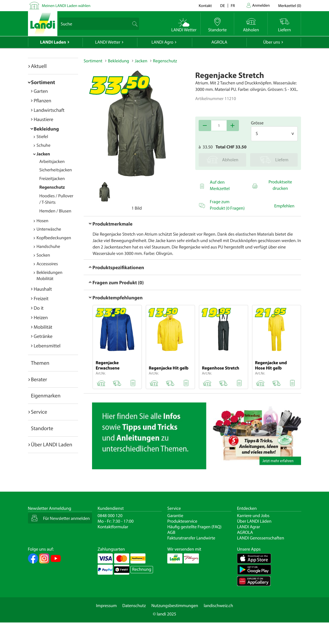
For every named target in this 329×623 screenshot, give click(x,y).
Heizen (41, 317)
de (222, 5)
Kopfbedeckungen (54, 238)
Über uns (271, 42)
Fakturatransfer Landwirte (191, 538)
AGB (171, 532)
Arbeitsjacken (52, 161)
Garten (41, 91)
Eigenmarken (46, 395)
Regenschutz (52, 187)
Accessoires (47, 264)
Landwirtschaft (49, 110)
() (289, 5)
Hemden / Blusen (55, 211)
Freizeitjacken (52, 178)
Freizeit (41, 298)
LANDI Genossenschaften (260, 538)
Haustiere (43, 119)
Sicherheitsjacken (55, 170)
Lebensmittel (47, 345)
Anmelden (261, 5)
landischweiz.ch (218, 605)
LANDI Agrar (248, 527)
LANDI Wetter (107, 42)
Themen (40, 362)
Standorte (42, 428)
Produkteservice (182, 521)
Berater (39, 379)
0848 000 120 (110, 515)
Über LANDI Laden (51, 444)
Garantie (175, 515)
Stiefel (42, 136)
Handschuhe (48, 246)
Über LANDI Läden (254, 521)
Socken (43, 255)
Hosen (42, 221)
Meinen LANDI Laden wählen (66, 5)
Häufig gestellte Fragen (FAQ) (194, 527)
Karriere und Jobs (253, 515)
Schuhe (44, 145)
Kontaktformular (113, 527)
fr (233, 5)
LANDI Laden (53, 42)
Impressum (106, 605)
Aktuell (39, 66)
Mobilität (43, 327)
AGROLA (219, 42)
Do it (39, 308)
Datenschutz (134, 605)
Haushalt (43, 289)
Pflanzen (42, 100)
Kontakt (205, 5)
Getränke (43, 336)
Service (39, 411)
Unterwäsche (49, 229)
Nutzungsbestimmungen (174, 605)
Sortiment (43, 82)
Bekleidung (46, 128)
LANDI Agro (162, 42)
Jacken (43, 154)
